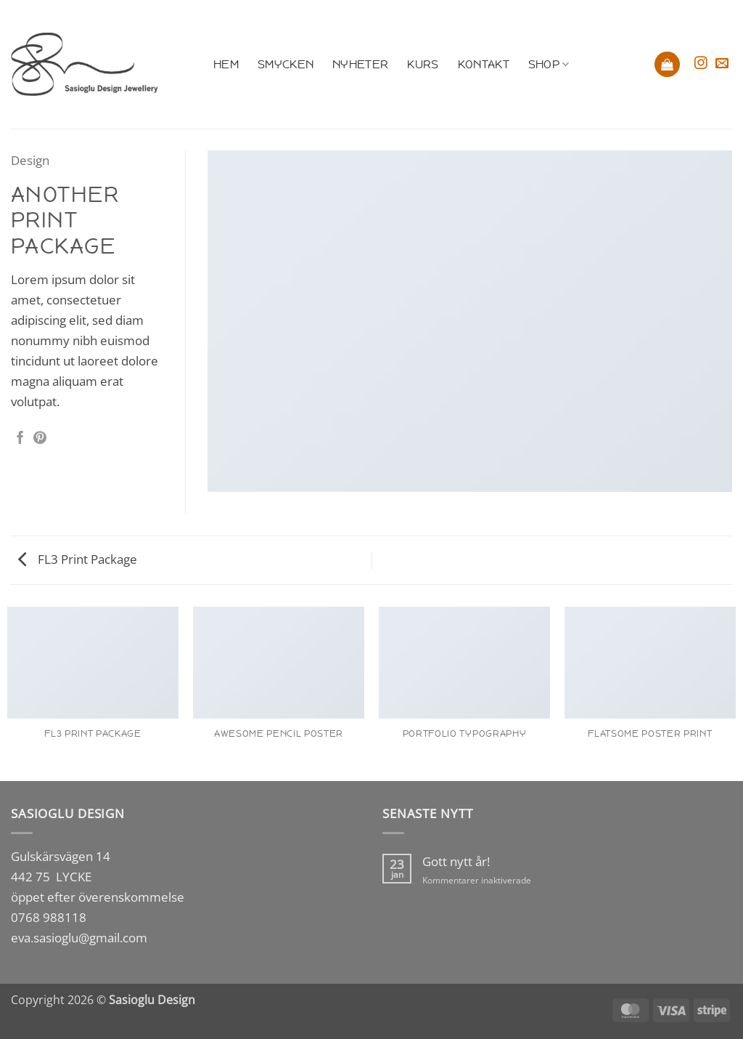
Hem (226, 64)
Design (30, 160)
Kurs (422, 64)
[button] (667, 64)
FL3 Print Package (77, 558)
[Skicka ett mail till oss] (721, 64)
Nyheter (360, 64)
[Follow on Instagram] (700, 64)
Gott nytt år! (456, 861)
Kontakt (483, 64)
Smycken (285, 64)
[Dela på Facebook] (20, 439)
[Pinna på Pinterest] (39, 439)
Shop (549, 64)
